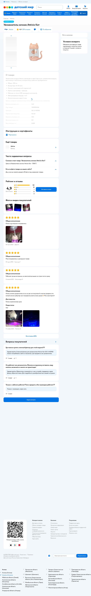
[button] (82, 13)
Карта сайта (35, 539)
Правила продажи (37, 527)
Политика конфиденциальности (38, 530)
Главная (6, 19)
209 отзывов (26, 29)
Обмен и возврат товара (39, 525)
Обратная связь (36, 536)
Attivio (12, 19)
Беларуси (26, 558)
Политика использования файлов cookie (39, 533)
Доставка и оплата (37, 523)
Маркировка (12, 135)
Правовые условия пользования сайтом (18, 555)
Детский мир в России (10, 558)
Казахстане (19, 558)
